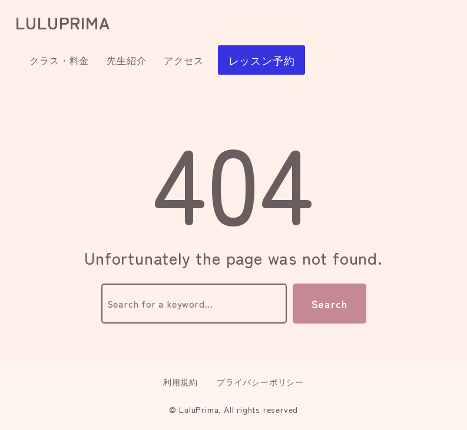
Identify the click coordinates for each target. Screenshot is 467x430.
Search (329, 303)
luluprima (62, 22)
